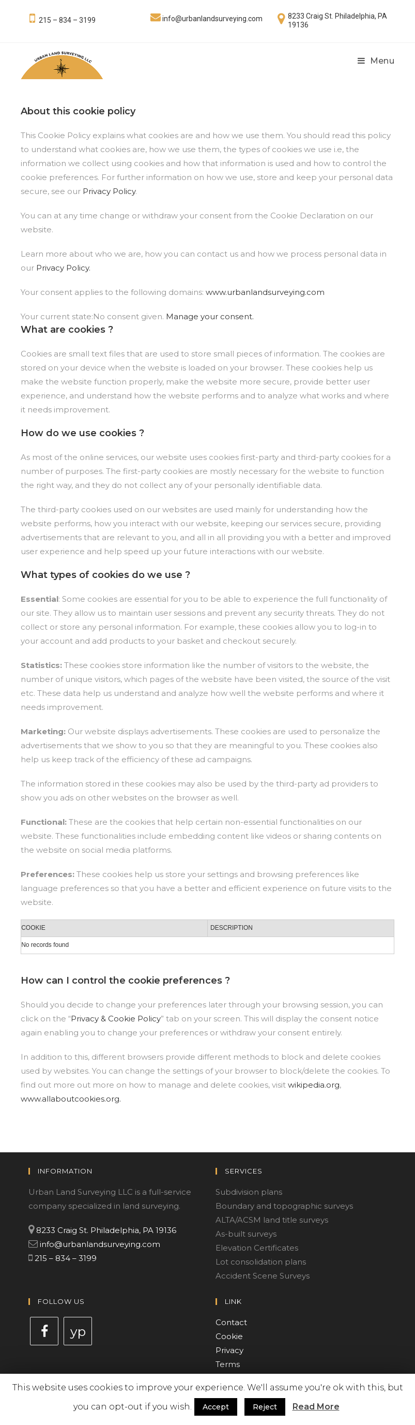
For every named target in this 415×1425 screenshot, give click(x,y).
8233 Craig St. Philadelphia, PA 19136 (106, 1230)
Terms (228, 1364)
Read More (316, 1407)
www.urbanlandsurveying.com (265, 292)
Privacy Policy (109, 191)
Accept (216, 1407)
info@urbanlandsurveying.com (212, 18)
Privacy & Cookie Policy (116, 1018)
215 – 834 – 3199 (67, 20)
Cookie (229, 1336)
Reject (265, 1407)
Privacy (229, 1350)
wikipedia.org (314, 1085)
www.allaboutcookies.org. (71, 1099)
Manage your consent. (210, 316)
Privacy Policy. (63, 268)
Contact (231, 1322)
